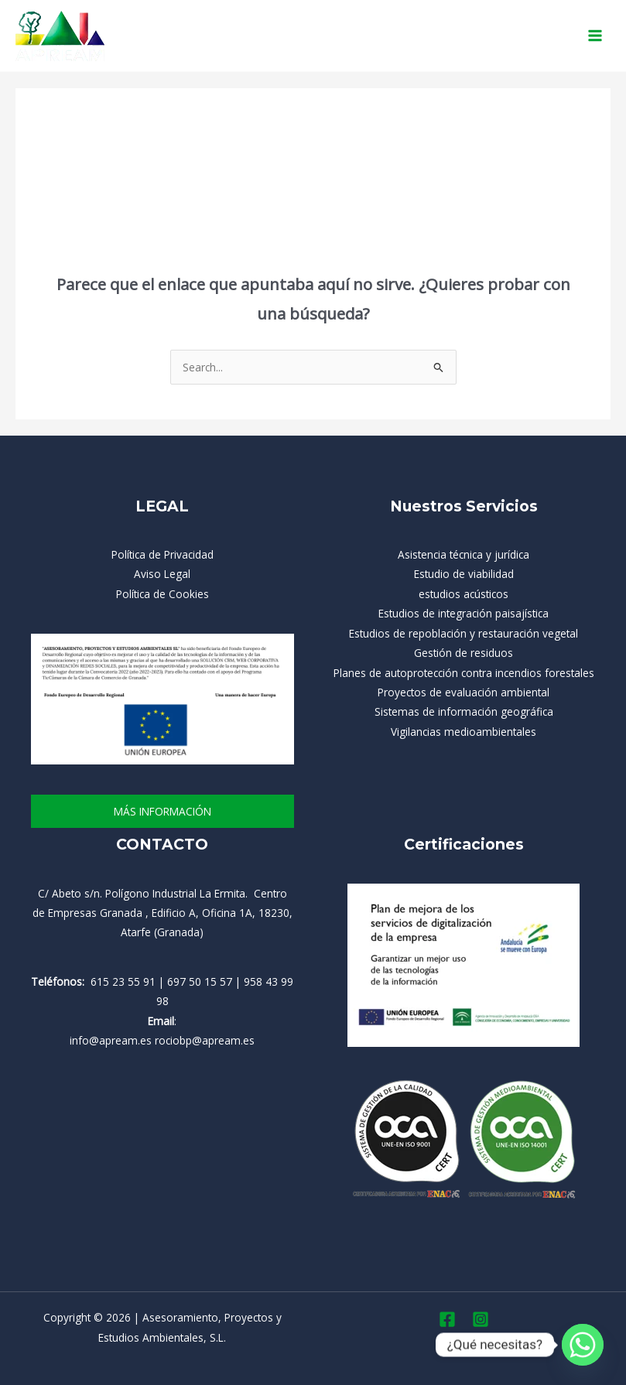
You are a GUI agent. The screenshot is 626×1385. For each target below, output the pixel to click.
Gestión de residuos (463, 652)
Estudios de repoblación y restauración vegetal (463, 633)
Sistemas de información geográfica (464, 711)
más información (162, 811)
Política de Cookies (162, 593)
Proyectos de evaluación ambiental (463, 692)
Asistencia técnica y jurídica (463, 554)
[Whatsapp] (583, 1345)
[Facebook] (447, 1319)
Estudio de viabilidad (464, 573)
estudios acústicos (463, 593)
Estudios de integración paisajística (463, 613)
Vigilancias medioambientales (463, 731)
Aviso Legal (162, 573)
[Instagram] (480, 1319)
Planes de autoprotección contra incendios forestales (464, 672)
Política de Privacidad (162, 554)
